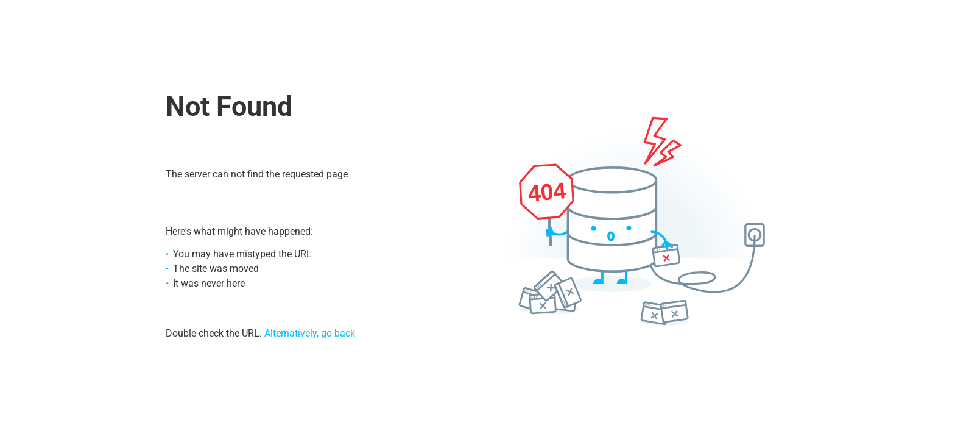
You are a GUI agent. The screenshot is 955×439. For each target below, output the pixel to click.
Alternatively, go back (309, 333)
